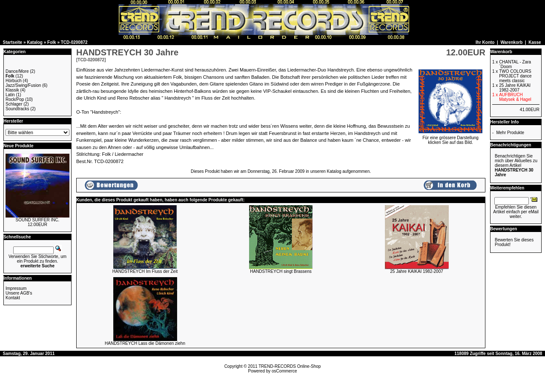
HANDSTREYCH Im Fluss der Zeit (145, 271)
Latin (10, 94)
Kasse (534, 42)
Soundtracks (17, 108)
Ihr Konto (485, 42)
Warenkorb (511, 42)
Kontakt (13, 297)
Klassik (12, 90)
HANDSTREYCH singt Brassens (280, 271)
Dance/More (17, 71)
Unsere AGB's (19, 293)
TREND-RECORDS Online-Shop (289, 366)
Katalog (35, 42)
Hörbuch (14, 80)
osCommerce (284, 371)
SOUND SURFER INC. (38, 220)
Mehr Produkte (510, 132)
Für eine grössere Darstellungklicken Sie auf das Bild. (450, 138)
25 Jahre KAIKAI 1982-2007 (416, 271)
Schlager (14, 104)
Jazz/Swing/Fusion (23, 85)
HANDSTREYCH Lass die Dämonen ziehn (145, 343)
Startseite (13, 42)
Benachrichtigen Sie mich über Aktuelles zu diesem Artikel (516, 165)
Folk (51, 42)
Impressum (16, 288)
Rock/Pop (15, 99)
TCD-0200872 (74, 42)
